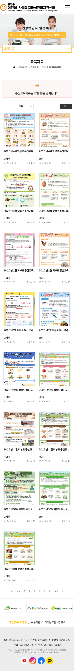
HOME (14, 67)
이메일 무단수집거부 (55, 622)
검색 (66, 106)
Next (56, 591)
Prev (18, 591)
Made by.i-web (52, 652)
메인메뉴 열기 (68, 7)
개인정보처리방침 (18, 622)
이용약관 (35, 622)
